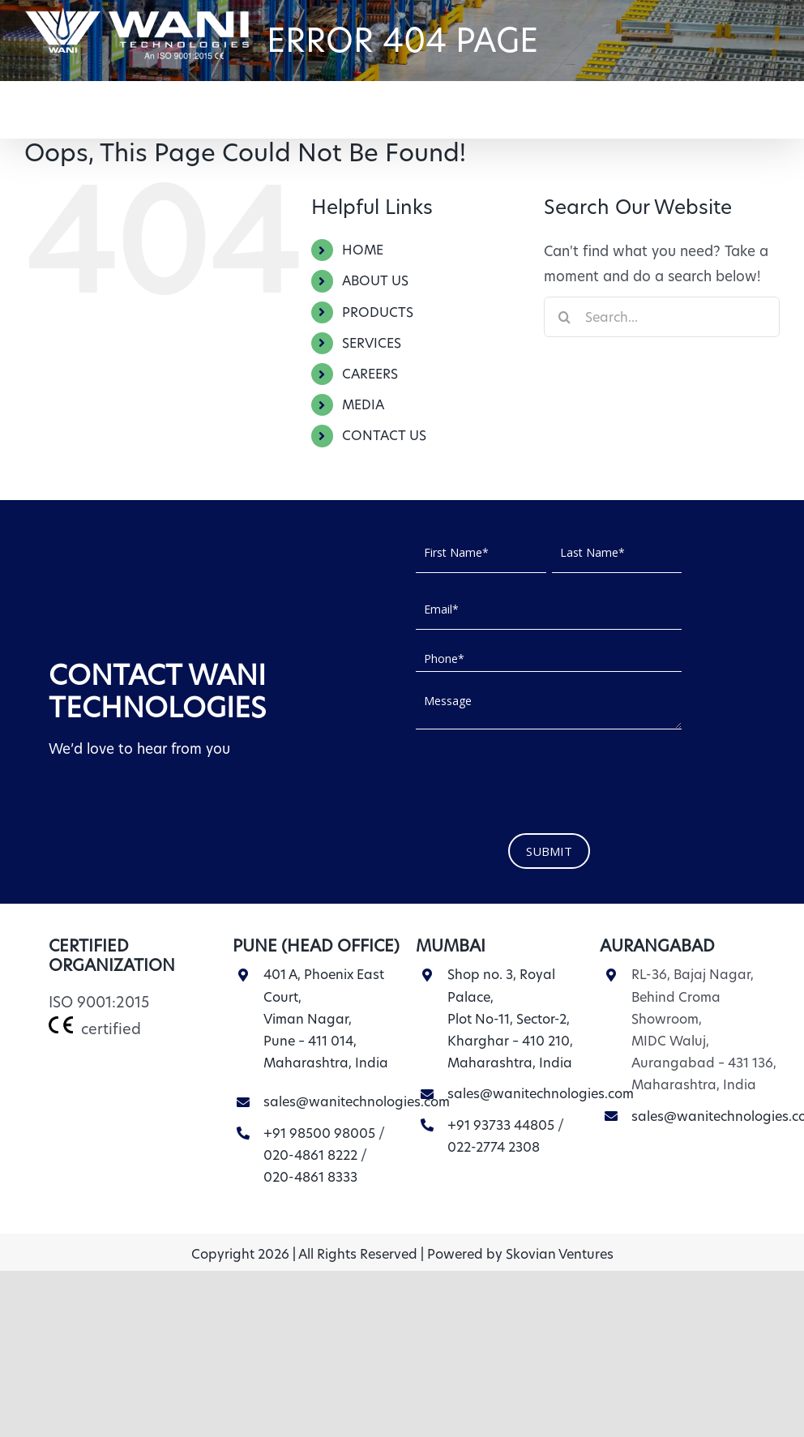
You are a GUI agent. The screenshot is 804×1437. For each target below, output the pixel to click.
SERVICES (371, 343)
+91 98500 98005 (319, 1133)
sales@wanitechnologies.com (356, 1102)
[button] (754, 103)
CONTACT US (384, 435)
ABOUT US (375, 281)
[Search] (564, 317)
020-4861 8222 (310, 1155)
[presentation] (539, 777)
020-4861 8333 (310, 1177)
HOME (362, 250)
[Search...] (662, 317)
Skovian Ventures (560, 1254)
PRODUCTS (377, 312)
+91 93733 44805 (500, 1125)
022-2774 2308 (493, 1147)
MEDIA (363, 405)
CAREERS (370, 374)
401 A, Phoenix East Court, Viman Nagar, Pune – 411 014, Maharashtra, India (325, 1018)
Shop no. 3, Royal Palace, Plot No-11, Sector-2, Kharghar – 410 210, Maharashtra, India (510, 1018)
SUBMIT (549, 851)
